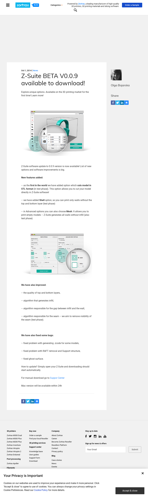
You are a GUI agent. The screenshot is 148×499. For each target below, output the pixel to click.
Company (56, 431)
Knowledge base (36, 451)
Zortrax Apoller (13, 463)
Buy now (32, 431)
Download (33, 461)
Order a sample (35, 435)
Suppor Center (57, 378)
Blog (53, 456)
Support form (34, 458)
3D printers (11, 431)
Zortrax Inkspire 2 (14, 451)
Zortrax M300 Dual (14, 435)
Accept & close (129, 490)
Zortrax (81, 4)
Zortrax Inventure (14, 445)
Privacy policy (57, 451)
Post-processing (14, 459)
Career (54, 438)
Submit (135, 449)
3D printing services (37, 443)
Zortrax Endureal (13, 455)
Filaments (11, 468)
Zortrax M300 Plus (14, 438)
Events (54, 467)
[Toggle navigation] (10, 5)
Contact (55, 448)
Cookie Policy (41, 490)
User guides (34, 455)
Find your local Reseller (38, 438)
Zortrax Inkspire (13, 448)
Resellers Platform (59, 445)
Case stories (57, 460)
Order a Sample (132, 5)
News (35, 70)
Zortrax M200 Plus (14, 442)
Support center (35, 447)
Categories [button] (57, 5)
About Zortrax (57, 435)
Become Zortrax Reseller (62, 442)
